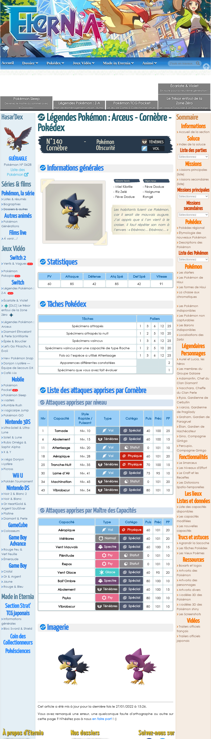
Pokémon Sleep (26, 98)
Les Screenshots (190, 614)
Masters (8, 400)
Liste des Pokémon (16, 172)
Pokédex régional (192, 228)
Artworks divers (189, 590)
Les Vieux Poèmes (191, 553)
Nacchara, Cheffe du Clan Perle (191, 390)
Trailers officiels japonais (188, 638)
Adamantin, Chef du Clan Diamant (193, 380)
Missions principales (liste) (192, 172)
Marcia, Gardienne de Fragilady (192, 409)
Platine (8, 513)
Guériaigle (18, 159)
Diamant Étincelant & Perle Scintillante (16, 334)
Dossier (28, 63)
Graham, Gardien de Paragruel (193, 419)
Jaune (7, 582)
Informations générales (11, 621)
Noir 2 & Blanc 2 (15, 494)
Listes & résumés (14, 199)
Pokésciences (17, 651)
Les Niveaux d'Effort (193, 468)
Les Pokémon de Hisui (190, 280)
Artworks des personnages (187, 582)
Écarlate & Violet (184, 85)
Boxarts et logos (190, 565)
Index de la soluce (192, 144)
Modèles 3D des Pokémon (189, 597)
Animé (147, 63)
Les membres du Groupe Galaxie (189, 371)
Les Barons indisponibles (186, 327)
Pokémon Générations (10, 224)
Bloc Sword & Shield (17, 629)
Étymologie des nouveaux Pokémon (191, 235)
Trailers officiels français (188, 629)
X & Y (7, 452)
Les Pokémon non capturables (191, 318)
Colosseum (11, 531)
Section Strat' (18, 606)
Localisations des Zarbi (190, 337)
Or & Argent (12, 576)
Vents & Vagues (14, 264)
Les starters (186, 272)
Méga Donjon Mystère (12, 461)
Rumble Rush (12, 405)
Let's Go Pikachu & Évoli (16, 348)
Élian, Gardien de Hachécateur (190, 429)
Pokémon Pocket (9, 387)
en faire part (102, 719)
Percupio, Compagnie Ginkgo (191, 448)
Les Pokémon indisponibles (187, 308)
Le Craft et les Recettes (188, 475)
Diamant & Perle (15, 518)
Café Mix (10, 373)
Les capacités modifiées (188, 519)
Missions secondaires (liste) (193, 181)
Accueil (7, 63)
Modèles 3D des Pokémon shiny (189, 607)
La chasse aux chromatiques (188, 294)
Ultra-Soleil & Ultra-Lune (15, 430)
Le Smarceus (188, 463)
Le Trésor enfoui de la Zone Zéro (184, 100)
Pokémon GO (13, 415)
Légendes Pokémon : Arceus (17, 324)
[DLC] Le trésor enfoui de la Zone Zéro (15, 310)
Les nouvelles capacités (187, 528)
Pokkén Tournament (18, 481)
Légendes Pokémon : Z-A (79, 103)
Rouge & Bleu (13, 587)
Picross (8, 469)
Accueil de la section (194, 132)
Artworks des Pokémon (187, 573)
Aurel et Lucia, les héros (190, 361)
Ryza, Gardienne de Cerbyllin (192, 400)
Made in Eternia (116, 63)
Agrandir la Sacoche (194, 543)
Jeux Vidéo (82, 63)
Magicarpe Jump (16, 410)
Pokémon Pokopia (9, 273)
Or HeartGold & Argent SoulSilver (13, 506)
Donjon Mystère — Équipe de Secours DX (17, 365)
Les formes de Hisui (192, 287)
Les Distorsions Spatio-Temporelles (190, 485)
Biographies (11, 204)
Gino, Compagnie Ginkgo (191, 438)
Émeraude (10, 559)
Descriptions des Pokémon (189, 245)
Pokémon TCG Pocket (131, 103)
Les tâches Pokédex (193, 548)
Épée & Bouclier (14, 341)
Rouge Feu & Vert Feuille (11, 552)
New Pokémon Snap (18, 358)
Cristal (7, 571)
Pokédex (53, 63)
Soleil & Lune (12, 437)
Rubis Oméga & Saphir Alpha (13, 444)
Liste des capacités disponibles (191, 509)
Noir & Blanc (12, 499)
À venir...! (10, 239)
